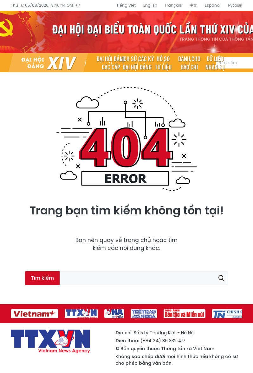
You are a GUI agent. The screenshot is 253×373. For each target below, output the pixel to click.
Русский (235, 5)
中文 (193, 5)
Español (212, 5)
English (150, 5)
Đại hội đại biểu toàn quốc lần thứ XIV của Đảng (126, 32)
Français (173, 5)
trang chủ (137, 240)
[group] (34, 313)
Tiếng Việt (126, 5)
